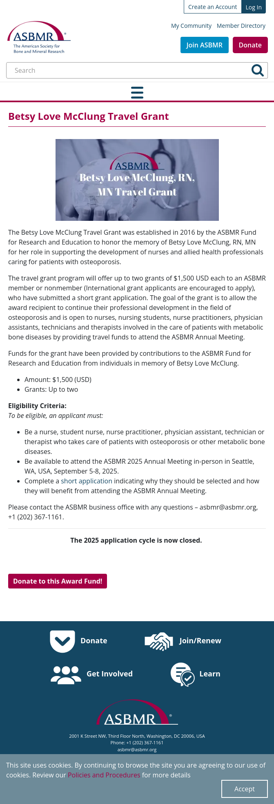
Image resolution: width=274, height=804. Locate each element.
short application (86, 480)
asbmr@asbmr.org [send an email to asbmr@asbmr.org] (137, 749)
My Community (191, 25)
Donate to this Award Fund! (57, 581)
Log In (254, 7)
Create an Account (212, 7)
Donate (250, 44)
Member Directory (241, 25)
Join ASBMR (205, 44)
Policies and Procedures (104, 774)
